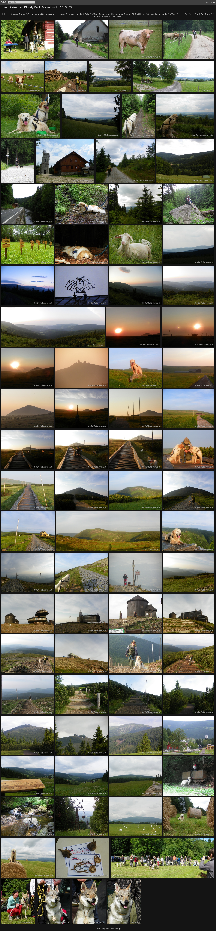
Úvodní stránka (12, 7)
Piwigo (118, 929)
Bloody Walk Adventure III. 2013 (45, 7)
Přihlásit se (210, 2)
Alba (3, 2)
